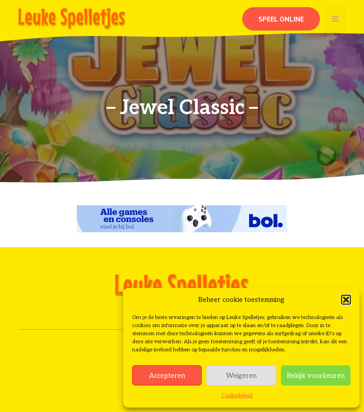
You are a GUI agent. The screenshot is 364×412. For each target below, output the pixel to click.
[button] (346, 299)
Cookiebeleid (237, 395)
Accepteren (167, 376)
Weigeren (241, 376)
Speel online (281, 18)
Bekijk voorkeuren (316, 376)
